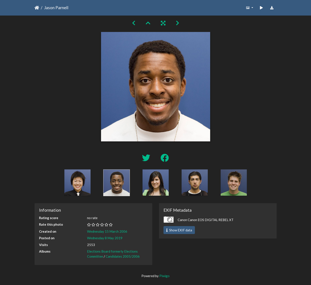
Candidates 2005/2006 (123, 256)
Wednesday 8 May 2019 (104, 238)
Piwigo (164, 276)
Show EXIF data (179, 230)
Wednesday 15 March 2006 (107, 231)
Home (36, 8)
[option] (77, 182)
